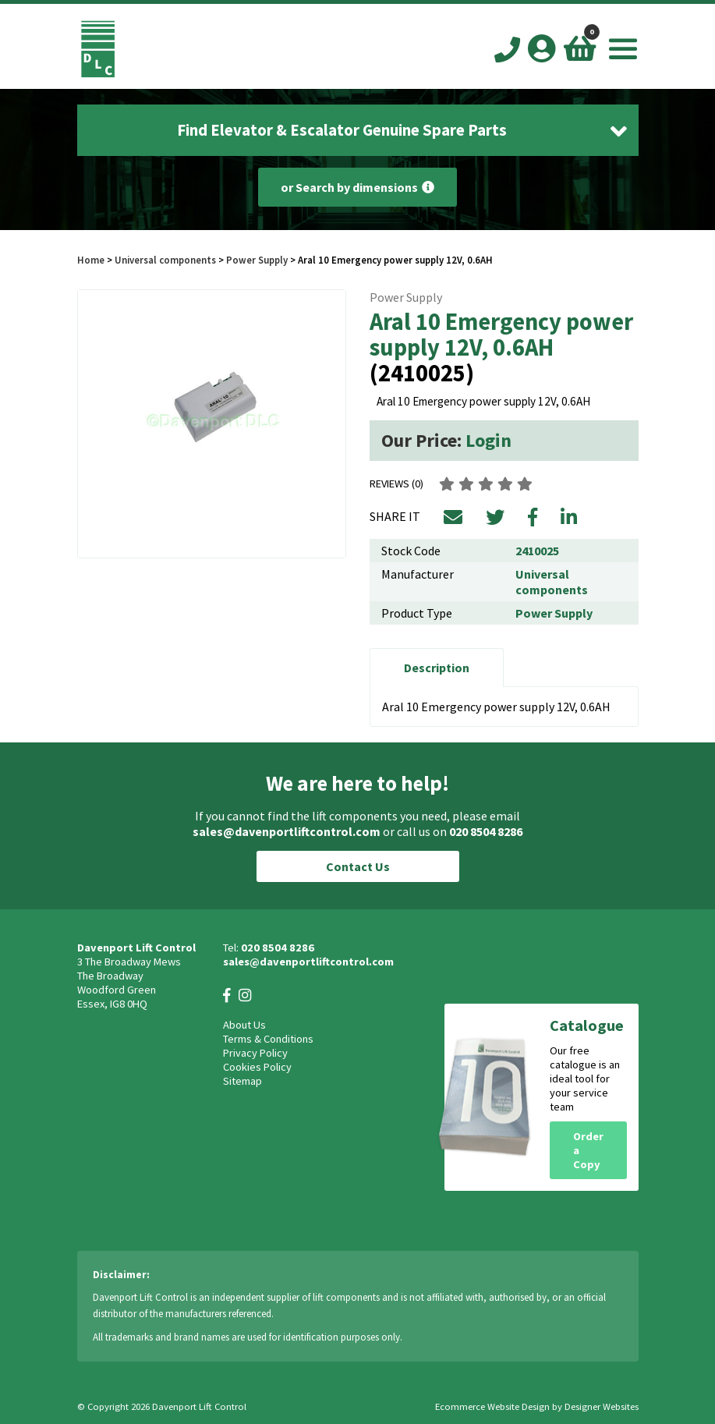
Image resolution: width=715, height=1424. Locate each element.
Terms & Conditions (268, 1039)
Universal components (165, 259)
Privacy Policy (255, 1053)
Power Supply (257, 259)
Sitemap (242, 1081)
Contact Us (358, 866)
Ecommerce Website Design (492, 1406)
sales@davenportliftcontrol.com (287, 831)
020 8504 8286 (485, 831)
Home (90, 259)
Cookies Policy (257, 1067)
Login (488, 440)
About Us (244, 1025)
